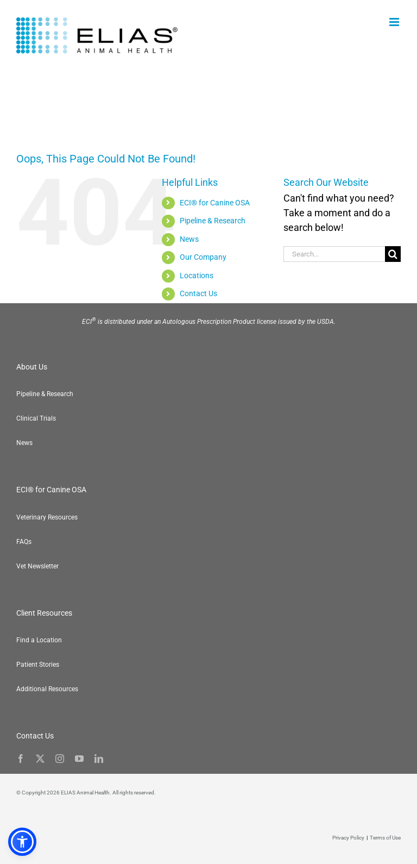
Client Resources (44, 613)
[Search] (393, 254)
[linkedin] (98, 758)
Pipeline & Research (212, 220)
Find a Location (39, 640)
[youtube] (79, 758)
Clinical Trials (36, 418)
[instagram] (59, 758)
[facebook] (20, 758)
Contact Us (198, 293)
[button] (395, 842)
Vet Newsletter (37, 566)
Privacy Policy (348, 838)
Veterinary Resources (47, 517)
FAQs (23, 542)
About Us (31, 366)
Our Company (203, 257)
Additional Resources (47, 689)
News (189, 239)
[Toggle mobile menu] (395, 22)
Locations (196, 275)
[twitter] (40, 758)
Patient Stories (37, 664)
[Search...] (334, 254)
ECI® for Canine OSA (215, 202)
